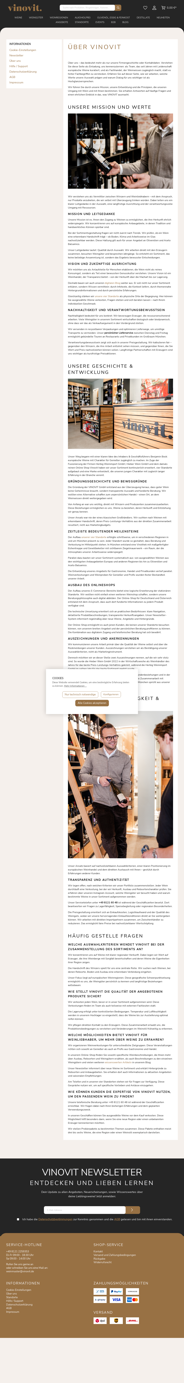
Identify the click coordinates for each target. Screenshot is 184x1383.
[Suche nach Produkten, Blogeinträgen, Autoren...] (87, 8)
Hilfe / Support (18, 66)
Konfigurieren (111, 694)
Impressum (16, 82)
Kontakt (98, 1251)
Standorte (12, 1297)
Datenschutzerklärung (23, 72)
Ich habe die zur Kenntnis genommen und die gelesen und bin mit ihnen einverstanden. (97, 1219)
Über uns (15, 61)
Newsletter (16, 55)
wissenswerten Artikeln (118, 1062)
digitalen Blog (112, 283)
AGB (12, 77)
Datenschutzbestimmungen (55, 1219)
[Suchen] (117, 8)
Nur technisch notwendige (79, 694)
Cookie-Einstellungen (22, 50)
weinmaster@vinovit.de (20, 1271)
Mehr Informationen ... (75, 685)
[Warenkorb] (169, 8)
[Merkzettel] (145, 8)
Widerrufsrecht (103, 1262)
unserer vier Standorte (93, 537)
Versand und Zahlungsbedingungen (115, 1255)
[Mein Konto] (154, 8)
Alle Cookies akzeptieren (92, 703)
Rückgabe (99, 1259)
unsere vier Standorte (107, 296)
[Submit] (132, 1210)
